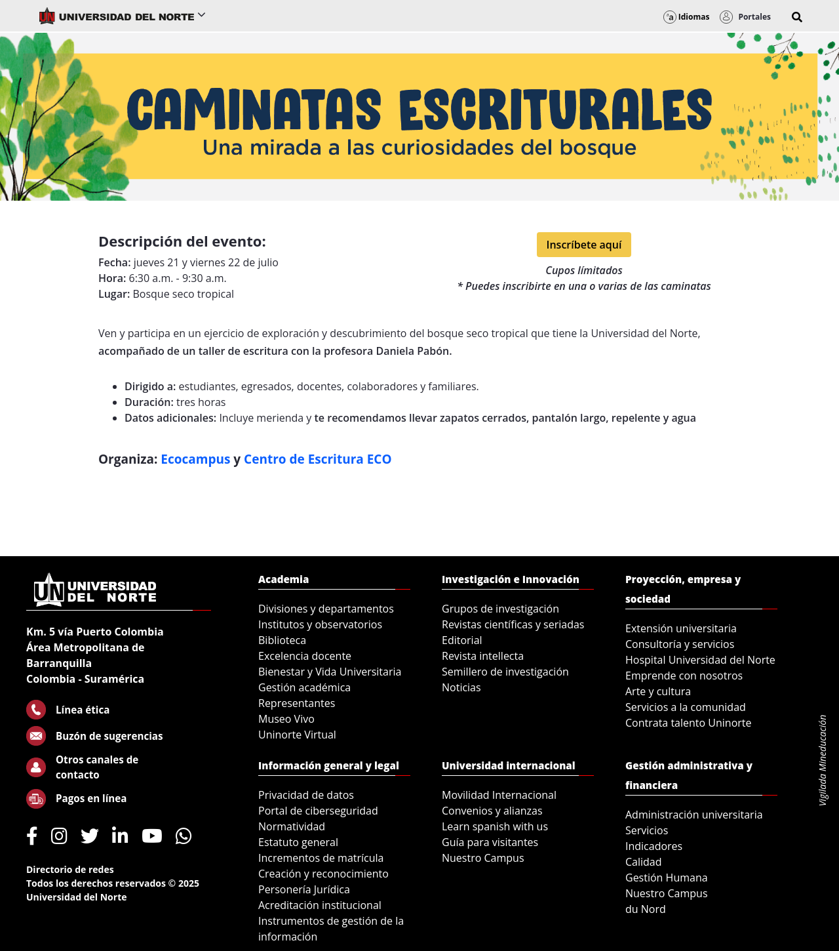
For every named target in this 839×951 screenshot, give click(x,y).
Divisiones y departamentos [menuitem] (326, 608)
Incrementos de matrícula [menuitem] (321, 858)
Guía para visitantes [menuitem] (490, 842)
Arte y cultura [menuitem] (658, 691)
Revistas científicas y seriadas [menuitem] (513, 624)
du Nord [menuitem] (645, 909)
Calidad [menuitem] (643, 862)
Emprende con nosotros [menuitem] (684, 675)
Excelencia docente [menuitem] (304, 656)
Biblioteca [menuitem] (282, 640)
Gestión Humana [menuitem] (666, 877)
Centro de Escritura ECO (318, 459)
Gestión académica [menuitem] (304, 687)
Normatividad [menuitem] (291, 826)
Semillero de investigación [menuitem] (505, 671)
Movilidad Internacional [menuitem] (499, 795)
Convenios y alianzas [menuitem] (492, 810)
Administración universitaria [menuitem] (694, 814)
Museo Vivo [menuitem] (286, 719)
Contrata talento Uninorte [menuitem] (688, 723)
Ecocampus (197, 459)
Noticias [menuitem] (461, 687)
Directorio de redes (70, 869)
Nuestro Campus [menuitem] (483, 858)
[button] (797, 17)
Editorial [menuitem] (462, 640)
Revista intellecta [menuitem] (483, 656)
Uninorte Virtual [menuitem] (297, 734)
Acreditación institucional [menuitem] (319, 905)
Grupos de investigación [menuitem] (500, 608)
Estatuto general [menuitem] (298, 842)
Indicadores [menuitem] (653, 846)
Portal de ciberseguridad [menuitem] (318, 810)
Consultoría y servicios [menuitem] (679, 644)
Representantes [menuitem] (296, 703)
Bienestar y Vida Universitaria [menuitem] (329, 671)
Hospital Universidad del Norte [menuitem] (700, 660)
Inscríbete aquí (584, 244)
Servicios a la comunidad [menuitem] (685, 707)
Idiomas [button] (686, 16)
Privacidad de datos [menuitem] (306, 795)
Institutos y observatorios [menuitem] (320, 624)
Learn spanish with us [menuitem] (495, 826)
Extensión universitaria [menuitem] (681, 628)
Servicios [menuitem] (646, 830)
